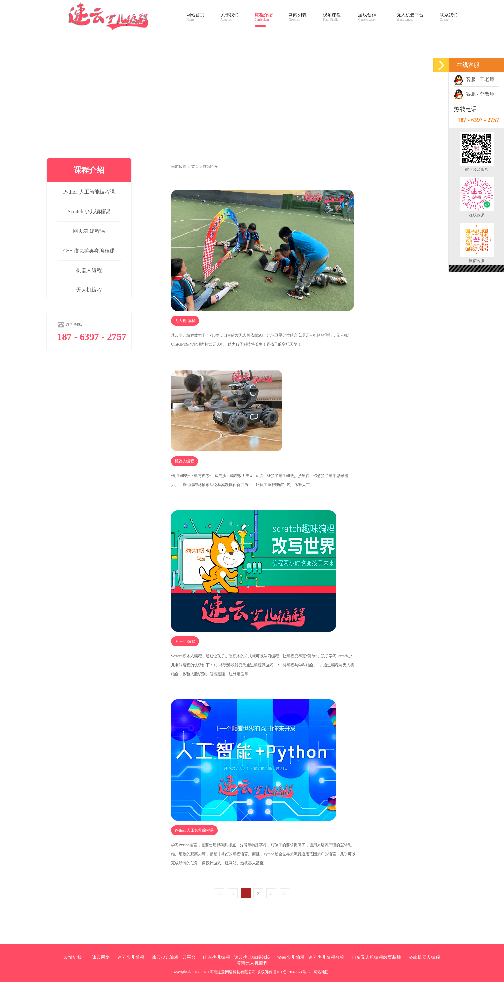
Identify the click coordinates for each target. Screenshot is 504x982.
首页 (195, 166)
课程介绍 (211, 166)
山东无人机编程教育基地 (376, 957)
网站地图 (321, 972)
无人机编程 (89, 290)
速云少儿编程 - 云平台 (174, 957)
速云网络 (101, 957)
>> (284, 893)
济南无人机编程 (252, 963)
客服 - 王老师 (474, 79)
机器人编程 (89, 270)
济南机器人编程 (424, 957)
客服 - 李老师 (474, 93)
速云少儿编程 (130, 957)
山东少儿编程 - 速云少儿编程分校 (236, 957)
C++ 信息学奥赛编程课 (89, 250)
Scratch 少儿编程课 (89, 211)
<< (219, 893)
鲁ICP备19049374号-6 (291, 972)
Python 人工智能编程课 (89, 192)
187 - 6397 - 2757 (478, 120)
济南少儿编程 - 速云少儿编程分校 (310, 957)
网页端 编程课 (89, 231)
